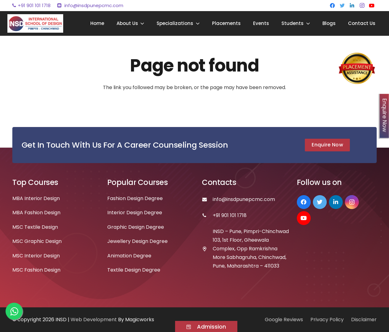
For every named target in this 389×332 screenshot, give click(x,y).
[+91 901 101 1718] (207, 215)
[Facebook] (332, 5)
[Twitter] (342, 5)
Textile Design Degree (133, 269)
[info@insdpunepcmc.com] (207, 199)
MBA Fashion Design (36, 212)
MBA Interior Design (36, 198)
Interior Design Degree (134, 212)
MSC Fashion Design (36, 269)
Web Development (94, 319)
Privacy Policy (327, 319)
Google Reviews (284, 319)
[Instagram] (362, 5)
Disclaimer (364, 319)
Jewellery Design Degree (137, 241)
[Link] (35, 23)
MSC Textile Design (35, 227)
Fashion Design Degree (135, 198)
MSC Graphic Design (37, 241)
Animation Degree (129, 255)
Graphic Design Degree (135, 227)
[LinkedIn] (352, 5)
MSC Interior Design (36, 255)
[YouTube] (372, 5)
